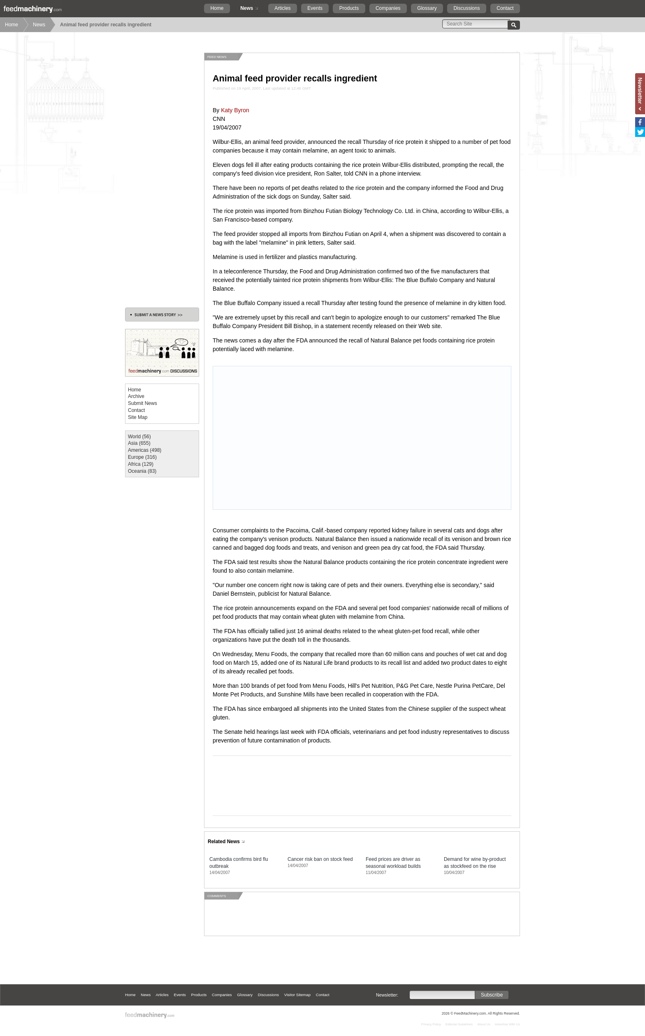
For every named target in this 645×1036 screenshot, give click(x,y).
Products (349, 8)
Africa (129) (140, 464)
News (246, 8)
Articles (282, 8)
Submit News (142, 403)
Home (216, 8)
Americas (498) (144, 450)
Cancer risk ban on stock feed (320, 859)
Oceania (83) (142, 471)
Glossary (426, 8)
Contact (505, 8)
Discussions (466, 8)
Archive (136, 396)
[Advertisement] (162, 176)
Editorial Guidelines (459, 1024)
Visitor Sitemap (297, 994)
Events (314, 8)
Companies (388, 8)
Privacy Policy (431, 1024)
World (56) (139, 436)
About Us (483, 1024)
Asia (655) (139, 443)
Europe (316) (142, 457)
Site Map (137, 417)
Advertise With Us (507, 1024)
